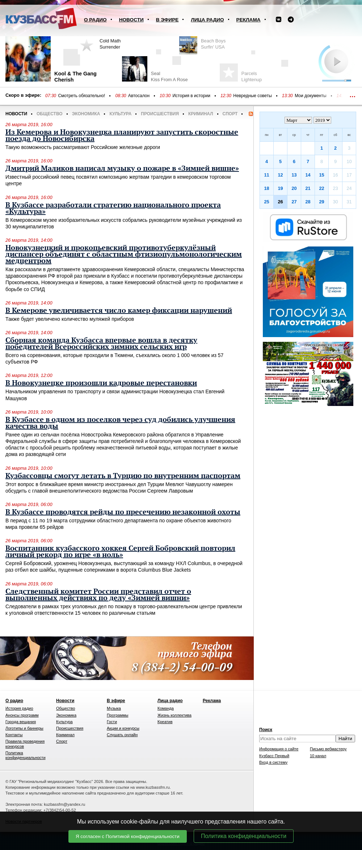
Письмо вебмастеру (328, 749)
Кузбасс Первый (274, 756)
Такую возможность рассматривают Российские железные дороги (82, 147)
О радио (95, 19)
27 (293, 201)
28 (307, 201)
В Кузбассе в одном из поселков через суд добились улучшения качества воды (120, 423)
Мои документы (310, 95)
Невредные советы (252, 95)
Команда (165, 708)
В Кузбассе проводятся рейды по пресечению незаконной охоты (122, 512)
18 (266, 188)
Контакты (14, 735)
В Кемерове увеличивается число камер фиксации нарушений (118, 310)
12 (280, 175)
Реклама (248, 19)
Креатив (165, 722)
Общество (50, 113)
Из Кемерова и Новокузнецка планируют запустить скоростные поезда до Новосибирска (121, 135)
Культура (120, 113)
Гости (112, 722)
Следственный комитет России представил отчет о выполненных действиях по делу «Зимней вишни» (98, 594)
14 (307, 175)
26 (280, 201)
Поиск (265, 729)
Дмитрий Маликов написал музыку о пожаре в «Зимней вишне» (122, 168)
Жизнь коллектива (174, 715)
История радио (19, 708)
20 (293, 188)
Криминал (200, 113)
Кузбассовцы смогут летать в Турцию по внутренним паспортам (122, 476)
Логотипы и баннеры (24, 728)
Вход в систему (273, 762)
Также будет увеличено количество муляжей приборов (69, 319)
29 (321, 201)
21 (307, 188)
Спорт (230, 113)
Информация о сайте (278, 749)
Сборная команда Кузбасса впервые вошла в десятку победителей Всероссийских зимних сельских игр (101, 343)
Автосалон (139, 95)
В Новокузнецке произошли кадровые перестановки (101, 383)
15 (321, 175)
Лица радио (207, 19)
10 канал (318, 756)
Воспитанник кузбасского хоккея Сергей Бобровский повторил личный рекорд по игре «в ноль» (120, 551)
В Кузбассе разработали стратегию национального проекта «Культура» (113, 208)
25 (266, 201)
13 (293, 175)
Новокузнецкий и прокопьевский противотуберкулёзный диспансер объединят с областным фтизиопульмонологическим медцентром (123, 254)
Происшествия (160, 113)
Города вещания (20, 722)
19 (280, 188)
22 (321, 188)
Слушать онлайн (122, 735)
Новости (131, 19)
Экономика (86, 113)
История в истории (191, 95)
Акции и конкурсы (123, 728)
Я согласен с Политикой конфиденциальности (128, 836)
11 (266, 175)
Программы (117, 715)
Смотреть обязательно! (81, 95)
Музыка (114, 708)
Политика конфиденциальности (243, 836)
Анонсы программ (22, 715)
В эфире (167, 19)
